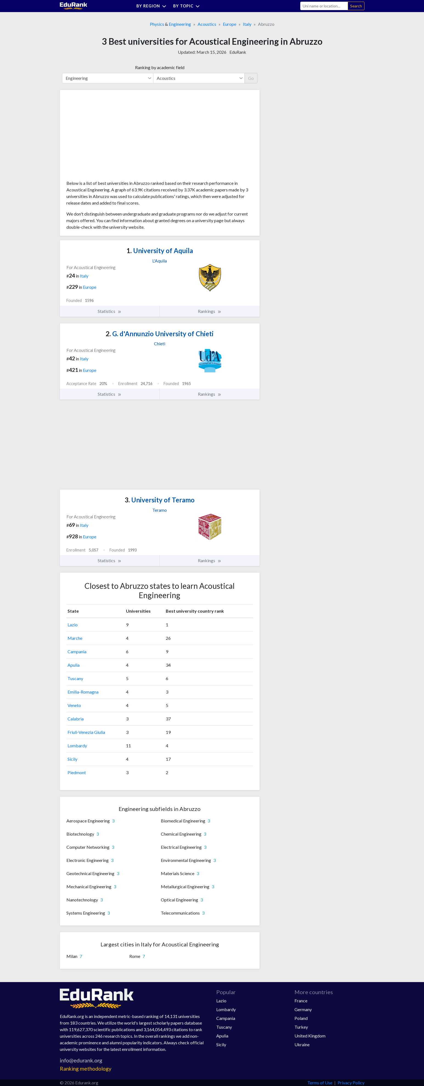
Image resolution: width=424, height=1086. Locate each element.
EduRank (237, 52)
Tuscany (75, 678)
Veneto (74, 705)
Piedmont (77, 772)
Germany (303, 1009)
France (300, 1000)
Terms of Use (319, 1082)
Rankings (209, 311)
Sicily (72, 759)
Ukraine (302, 1044)
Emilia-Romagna (83, 691)
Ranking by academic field (159, 67)
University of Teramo (160, 500)
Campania (77, 651)
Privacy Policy (351, 1082)
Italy (247, 24)
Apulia (74, 665)
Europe (229, 24)
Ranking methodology (85, 1068)
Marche (75, 638)
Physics (157, 24)
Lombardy (77, 745)
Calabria (76, 718)
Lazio (73, 624)
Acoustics (207, 24)
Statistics (110, 311)
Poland (301, 1018)
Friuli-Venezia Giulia (86, 732)
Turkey (301, 1027)
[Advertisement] (107, 137)
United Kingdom (309, 1035)
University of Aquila (160, 250)
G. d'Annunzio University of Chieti (160, 334)
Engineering (180, 24)
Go (251, 78)
